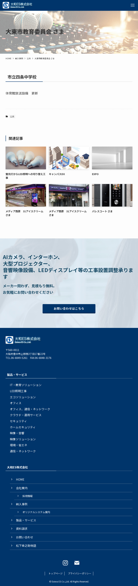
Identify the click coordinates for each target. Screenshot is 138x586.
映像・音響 (17, 433)
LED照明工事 (18, 391)
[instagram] (65, 563)
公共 (12, 116)
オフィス (15, 403)
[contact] (77, 563)
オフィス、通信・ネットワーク (30, 409)
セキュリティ (18, 421)
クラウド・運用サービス (26, 415)
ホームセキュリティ (23, 427)
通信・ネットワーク (23, 451)
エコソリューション (23, 397)
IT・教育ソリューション (26, 385)
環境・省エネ (18, 445)
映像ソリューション (23, 439)
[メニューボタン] (132, 5)
